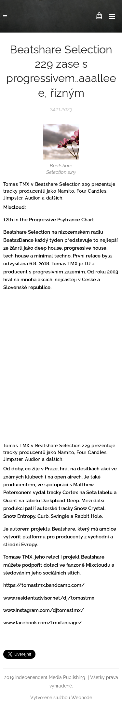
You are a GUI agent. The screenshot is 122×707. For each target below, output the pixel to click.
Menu (112, 16)
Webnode (81, 697)
